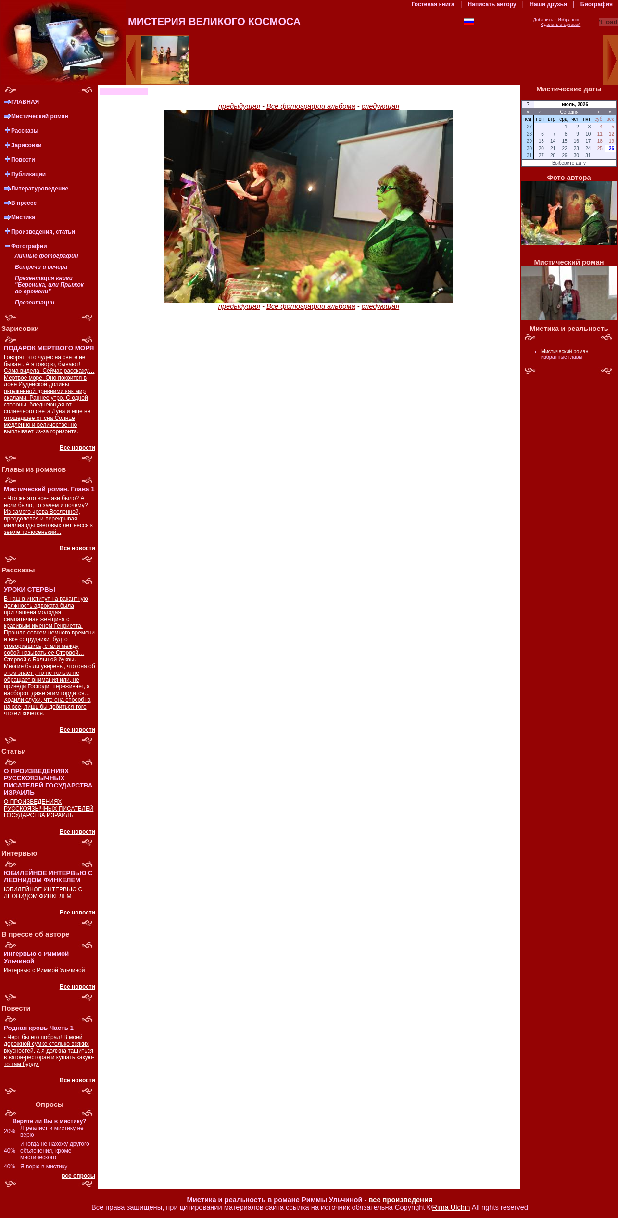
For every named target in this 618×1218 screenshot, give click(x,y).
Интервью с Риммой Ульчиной (44, 970)
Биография (596, 4)
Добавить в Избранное (557, 19)
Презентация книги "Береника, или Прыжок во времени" (49, 285)
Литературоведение (39, 188)
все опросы (78, 1175)
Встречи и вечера (41, 267)
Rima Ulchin (451, 1207)
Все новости (77, 447)
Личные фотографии (46, 256)
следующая (380, 106)
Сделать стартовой (560, 24)
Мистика (23, 217)
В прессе (24, 203)
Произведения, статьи (43, 231)
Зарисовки (26, 145)
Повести (23, 159)
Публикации (28, 174)
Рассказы (24, 130)
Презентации (34, 302)
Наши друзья (548, 4)
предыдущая (239, 106)
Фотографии (29, 246)
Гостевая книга (433, 4)
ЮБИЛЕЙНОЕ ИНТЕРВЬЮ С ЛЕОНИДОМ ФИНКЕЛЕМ (43, 893)
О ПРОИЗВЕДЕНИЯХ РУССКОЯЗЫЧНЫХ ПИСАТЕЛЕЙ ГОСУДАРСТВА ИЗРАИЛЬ (48, 809)
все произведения (401, 1200)
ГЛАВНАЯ (25, 102)
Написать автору (492, 4)
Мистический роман (39, 116)
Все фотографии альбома (310, 106)
